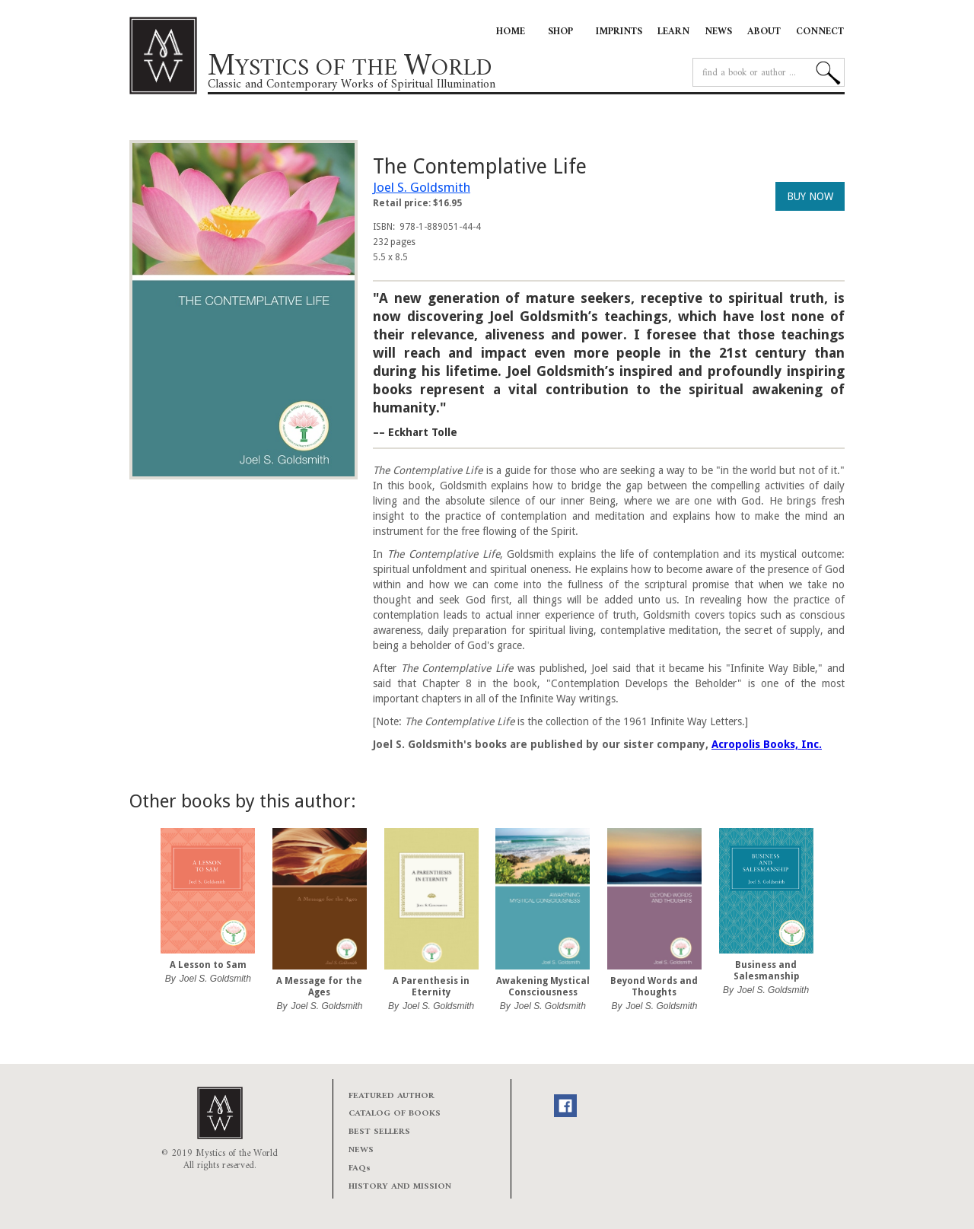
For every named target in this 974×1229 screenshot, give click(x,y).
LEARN (673, 31)
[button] (159, 926)
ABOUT (764, 31)
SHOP (560, 31)
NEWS (718, 31)
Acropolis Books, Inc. (766, 744)
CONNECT (820, 31)
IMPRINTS (619, 31)
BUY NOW (810, 196)
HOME (510, 31)
